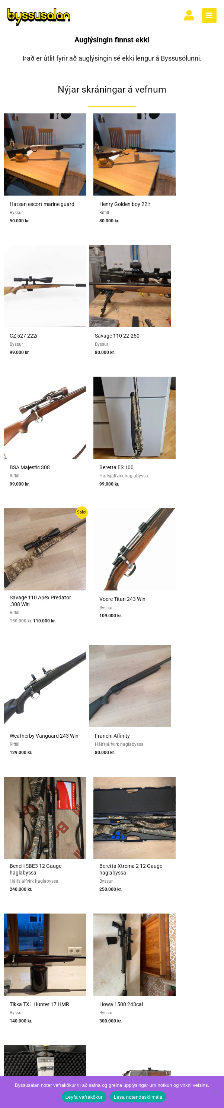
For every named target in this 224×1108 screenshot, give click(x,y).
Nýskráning (192, 905)
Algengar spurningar (192, 895)
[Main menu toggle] (209, 17)
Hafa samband (192, 924)
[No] (214, 1092)
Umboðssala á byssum (114, 924)
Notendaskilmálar (192, 886)
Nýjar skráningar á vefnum (112, 93)
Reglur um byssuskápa (114, 952)
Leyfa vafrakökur (84, 1097)
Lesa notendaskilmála (138, 1097)
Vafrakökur (193, 914)
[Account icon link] (189, 17)
